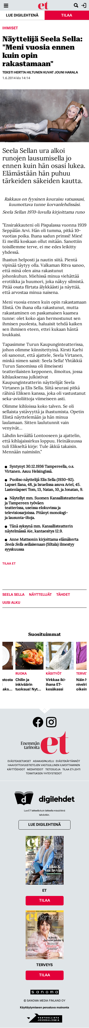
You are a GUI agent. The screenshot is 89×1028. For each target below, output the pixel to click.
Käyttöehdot (16, 769)
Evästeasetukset (19, 761)
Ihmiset (10, 28)
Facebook (38, 722)
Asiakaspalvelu (43, 761)
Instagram (51, 722)
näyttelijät (40, 594)
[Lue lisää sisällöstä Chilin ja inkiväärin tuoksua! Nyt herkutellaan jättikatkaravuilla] (29, 656)
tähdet (63, 594)
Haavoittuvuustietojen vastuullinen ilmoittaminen (44, 765)
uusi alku (11, 602)
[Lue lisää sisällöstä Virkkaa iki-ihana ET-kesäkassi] (60, 656)
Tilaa (66, 15)
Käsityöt (53, 673)
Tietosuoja (53, 769)
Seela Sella (13, 594)
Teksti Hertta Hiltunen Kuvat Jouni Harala (40, 72)
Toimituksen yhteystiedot (44, 773)
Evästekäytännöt (68, 761)
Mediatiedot (35, 769)
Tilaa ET (9, 563)
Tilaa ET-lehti (71, 769)
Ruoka (21, 673)
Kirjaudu (83, 5)
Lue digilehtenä (22, 15)
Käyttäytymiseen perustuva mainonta (44, 1007)
